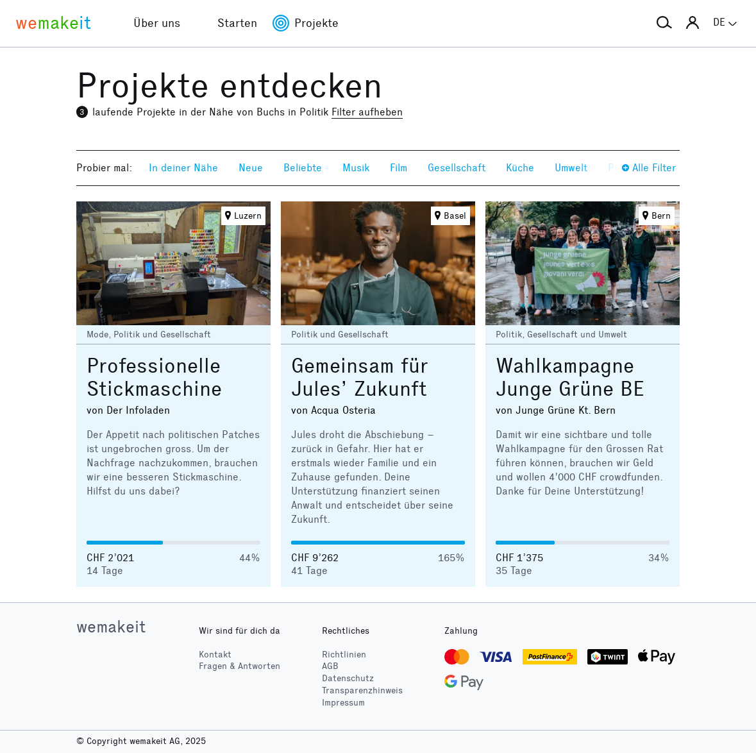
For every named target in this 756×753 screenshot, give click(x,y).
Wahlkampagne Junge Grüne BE (570, 377)
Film (398, 168)
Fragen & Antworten (239, 666)
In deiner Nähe (183, 168)
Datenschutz (348, 678)
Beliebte (302, 168)
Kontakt (215, 654)
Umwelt (571, 168)
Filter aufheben (367, 112)
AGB (330, 666)
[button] (664, 23)
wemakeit (111, 626)
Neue (251, 168)
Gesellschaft (456, 168)
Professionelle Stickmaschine (154, 377)
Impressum (343, 702)
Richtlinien (344, 654)
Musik (355, 168)
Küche (520, 168)
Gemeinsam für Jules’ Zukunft (359, 377)
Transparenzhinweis (362, 690)
